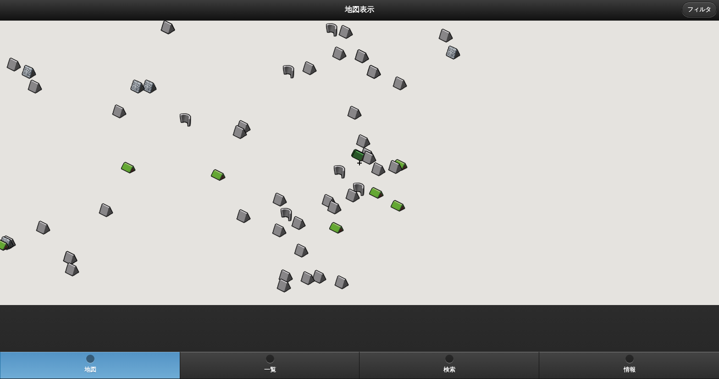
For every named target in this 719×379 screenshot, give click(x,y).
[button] (128, 167)
